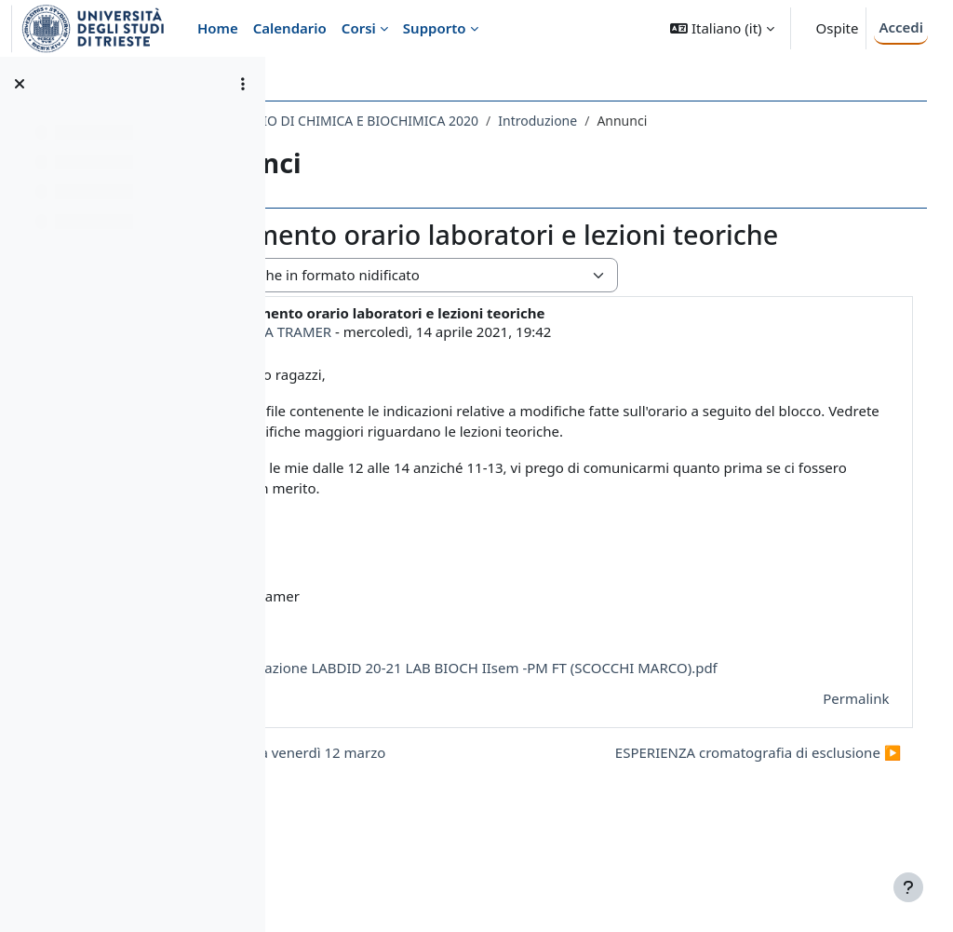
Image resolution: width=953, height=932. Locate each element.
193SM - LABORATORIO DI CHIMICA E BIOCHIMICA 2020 (473, 120)
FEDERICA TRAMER (436, 363)
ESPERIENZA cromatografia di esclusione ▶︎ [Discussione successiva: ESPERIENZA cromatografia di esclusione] (731, 826)
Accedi (901, 27)
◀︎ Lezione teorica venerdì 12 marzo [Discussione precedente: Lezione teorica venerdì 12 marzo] (432, 826)
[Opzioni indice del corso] (243, 84)
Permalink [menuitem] (830, 772)
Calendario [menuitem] (290, 28)
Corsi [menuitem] (359, 28)
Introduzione (703, 120)
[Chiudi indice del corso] (19, 84)
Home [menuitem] (217, 28)
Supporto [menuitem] (434, 28)
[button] (721, 28)
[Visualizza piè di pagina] (908, 887)
